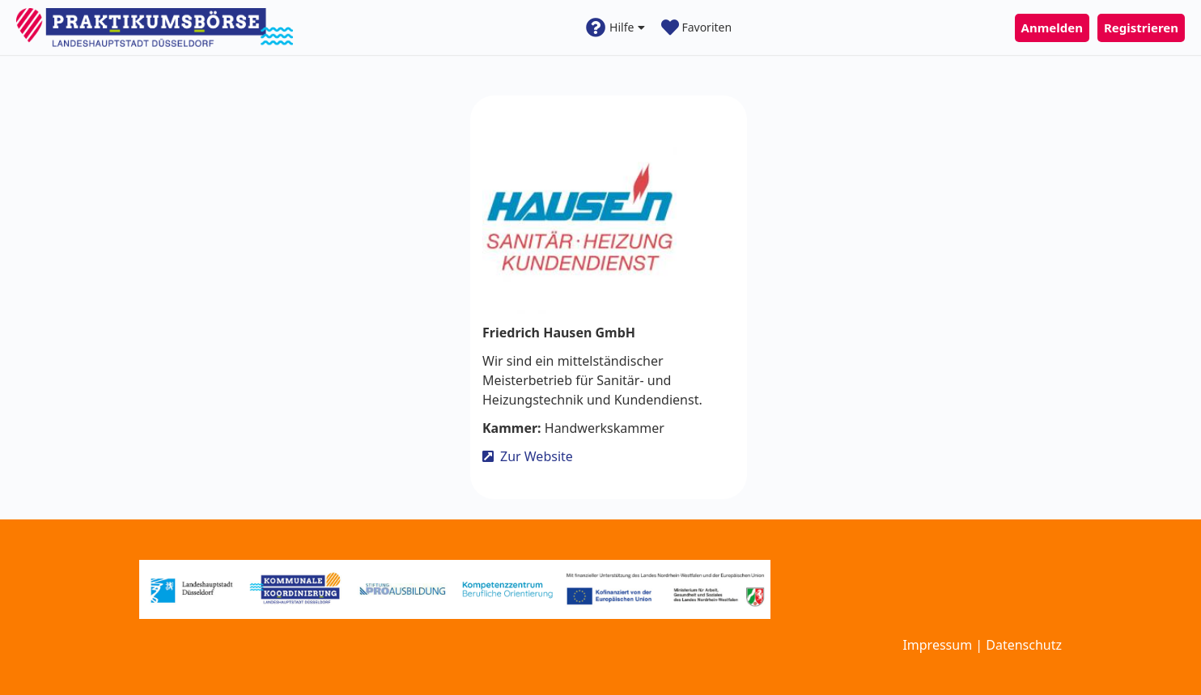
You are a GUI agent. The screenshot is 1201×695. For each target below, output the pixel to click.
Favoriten (696, 27)
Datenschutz (1024, 645)
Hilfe (615, 27)
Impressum (937, 645)
